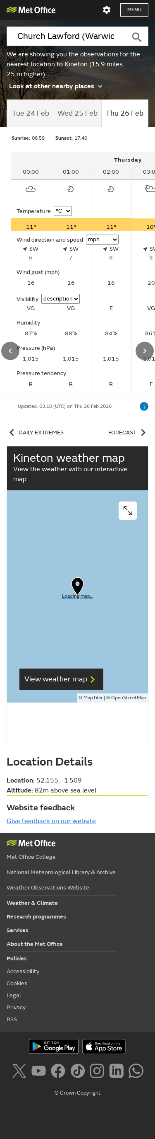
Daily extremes (35, 432)
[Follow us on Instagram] (98, 1072)
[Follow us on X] (20, 1072)
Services (18, 930)
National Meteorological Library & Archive (61, 872)
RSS (12, 1019)
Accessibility (23, 971)
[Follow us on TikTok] (79, 1072)
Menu (134, 10)
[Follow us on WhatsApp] (136, 1072)
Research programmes (36, 916)
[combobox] (65, 36)
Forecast (128, 432)
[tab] (30, 113)
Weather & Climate (32, 902)
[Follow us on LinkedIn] (118, 1072)
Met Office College (31, 856)
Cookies (17, 983)
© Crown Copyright (77, 1093)
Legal (14, 995)
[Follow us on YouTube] (40, 1072)
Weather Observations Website (48, 887)
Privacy (16, 1007)
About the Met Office (35, 944)
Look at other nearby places (55, 86)
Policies (17, 958)
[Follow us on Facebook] (60, 1072)
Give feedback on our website (51, 821)
